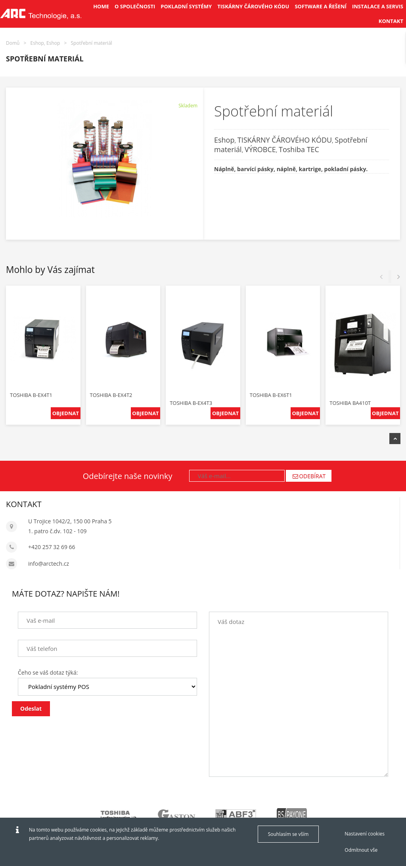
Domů (12, 43)
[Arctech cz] (40, 14)
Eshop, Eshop (45, 43)
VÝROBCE (260, 149)
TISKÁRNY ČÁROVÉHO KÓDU (284, 140)
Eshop (224, 140)
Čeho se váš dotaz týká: (48, 672)
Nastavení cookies (365, 833)
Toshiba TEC (299, 149)
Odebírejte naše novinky (127, 476)
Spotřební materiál (91, 43)
